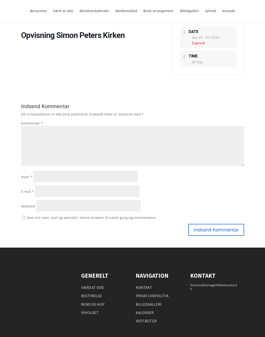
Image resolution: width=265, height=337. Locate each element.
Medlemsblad (126, 11)
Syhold (210, 11)
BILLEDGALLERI (149, 304)
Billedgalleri (189, 11)
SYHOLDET (90, 312)
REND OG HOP (93, 304)
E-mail (27, 191)
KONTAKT (144, 287)
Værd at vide (63, 11)
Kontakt (228, 11)
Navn (26, 177)
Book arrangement (158, 11)
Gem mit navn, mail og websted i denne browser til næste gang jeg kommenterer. (92, 217)
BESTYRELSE (91, 295)
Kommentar (32, 123)
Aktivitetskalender (94, 11)
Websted (28, 206)
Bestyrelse (38, 11)
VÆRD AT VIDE (92, 287)
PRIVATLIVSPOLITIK (152, 295)
